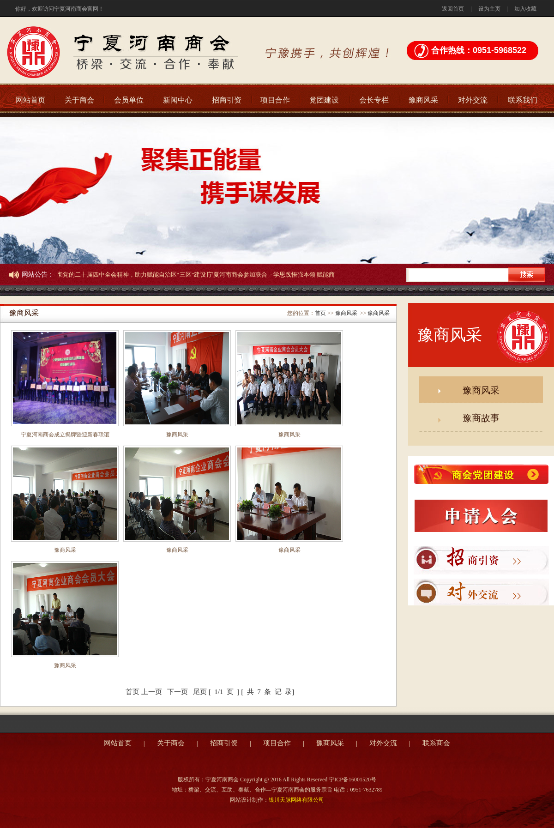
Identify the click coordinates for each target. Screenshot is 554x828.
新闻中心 (178, 100)
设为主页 (489, 9)
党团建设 (324, 100)
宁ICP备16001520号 (352, 779)
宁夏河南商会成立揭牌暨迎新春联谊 (65, 434)
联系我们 (522, 100)
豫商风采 (423, 100)
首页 (320, 313)
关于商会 (79, 100)
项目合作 (275, 100)
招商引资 (226, 100)
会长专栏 (374, 100)
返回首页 (453, 9)
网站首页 (30, 100)
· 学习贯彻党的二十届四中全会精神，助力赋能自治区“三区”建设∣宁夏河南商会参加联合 (153, 274)
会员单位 (129, 100)
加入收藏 (525, 9)
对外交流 (473, 100)
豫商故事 (481, 418)
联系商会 (436, 743)
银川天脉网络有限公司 (296, 800)
